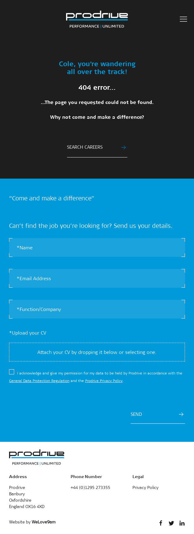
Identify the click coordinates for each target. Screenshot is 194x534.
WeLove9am (44, 521)
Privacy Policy (145, 487)
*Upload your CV (27, 333)
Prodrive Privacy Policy (103, 381)
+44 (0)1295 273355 (90, 487)
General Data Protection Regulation (39, 381)
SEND (157, 414)
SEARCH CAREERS (96, 147)
